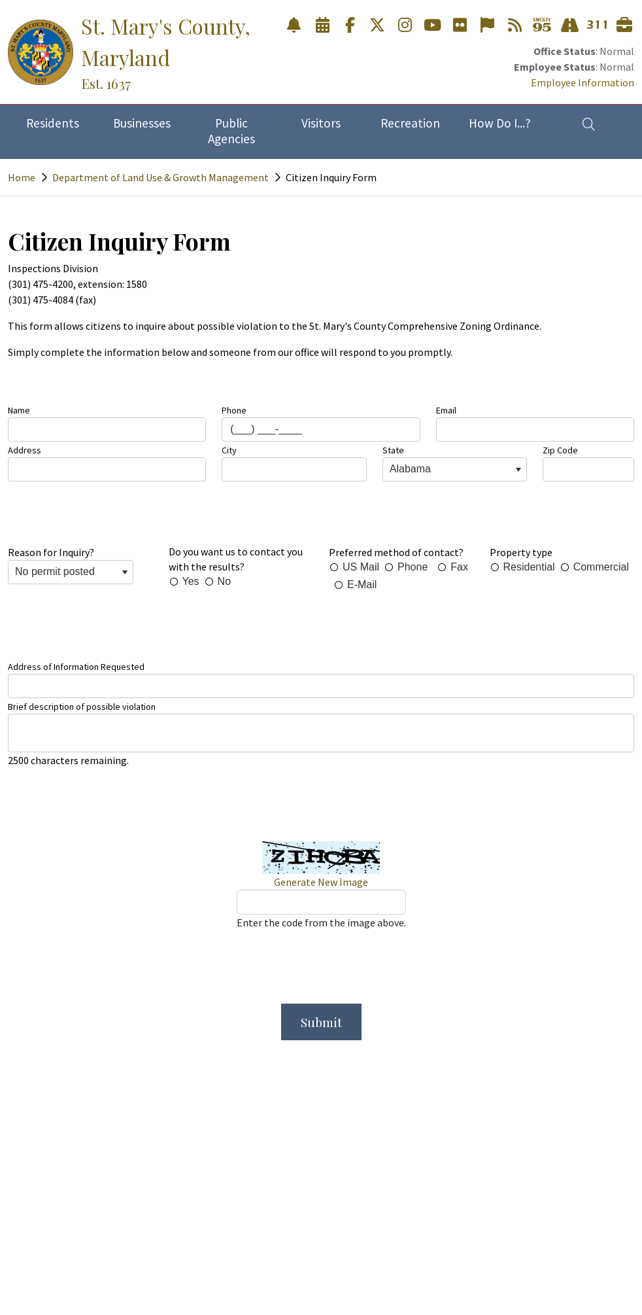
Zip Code (560, 450)
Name (19, 410)
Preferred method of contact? (396, 552)
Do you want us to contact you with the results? (236, 559)
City (229, 450)
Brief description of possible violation (82, 706)
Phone (234, 410)
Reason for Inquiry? (51, 552)
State (393, 450)
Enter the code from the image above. (321, 922)
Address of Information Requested (76, 667)
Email (446, 410)
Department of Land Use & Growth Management (160, 177)
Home (21, 177)
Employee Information (582, 82)
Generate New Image (321, 881)
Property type (521, 552)
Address (24, 450)
